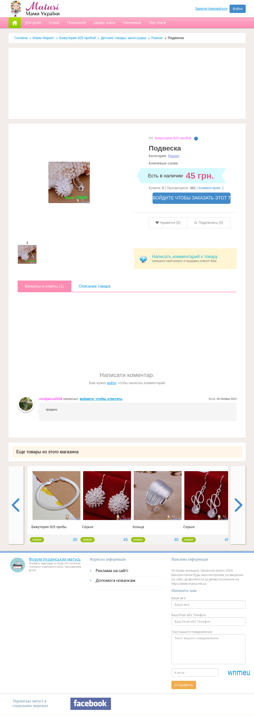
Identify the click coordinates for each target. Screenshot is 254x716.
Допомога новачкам (115, 580)
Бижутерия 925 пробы (49, 527)
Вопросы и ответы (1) (44, 286)
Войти (237, 9)
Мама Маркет (43, 38)
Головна (21, 38)
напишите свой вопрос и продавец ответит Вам (192, 258)
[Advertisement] (127, 83)
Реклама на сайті (112, 570)
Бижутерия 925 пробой (77, 38)
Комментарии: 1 (211, 188)
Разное (157, 38)
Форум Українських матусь (55, 559)
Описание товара (94, 286)
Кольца (138, 527)
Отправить (184, 685)
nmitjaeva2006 (51, 399)
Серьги (87, 527)
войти (111, 383)
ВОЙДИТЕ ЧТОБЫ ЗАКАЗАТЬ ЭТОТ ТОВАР (192, 197)
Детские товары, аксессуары (124, 38)
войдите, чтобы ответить (101, 399)
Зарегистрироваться (211, 9)
